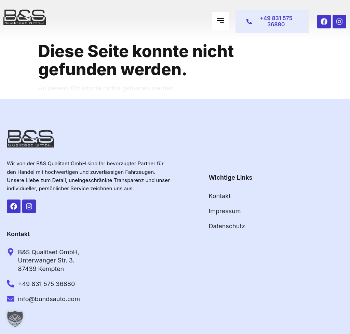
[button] (220, 21)
